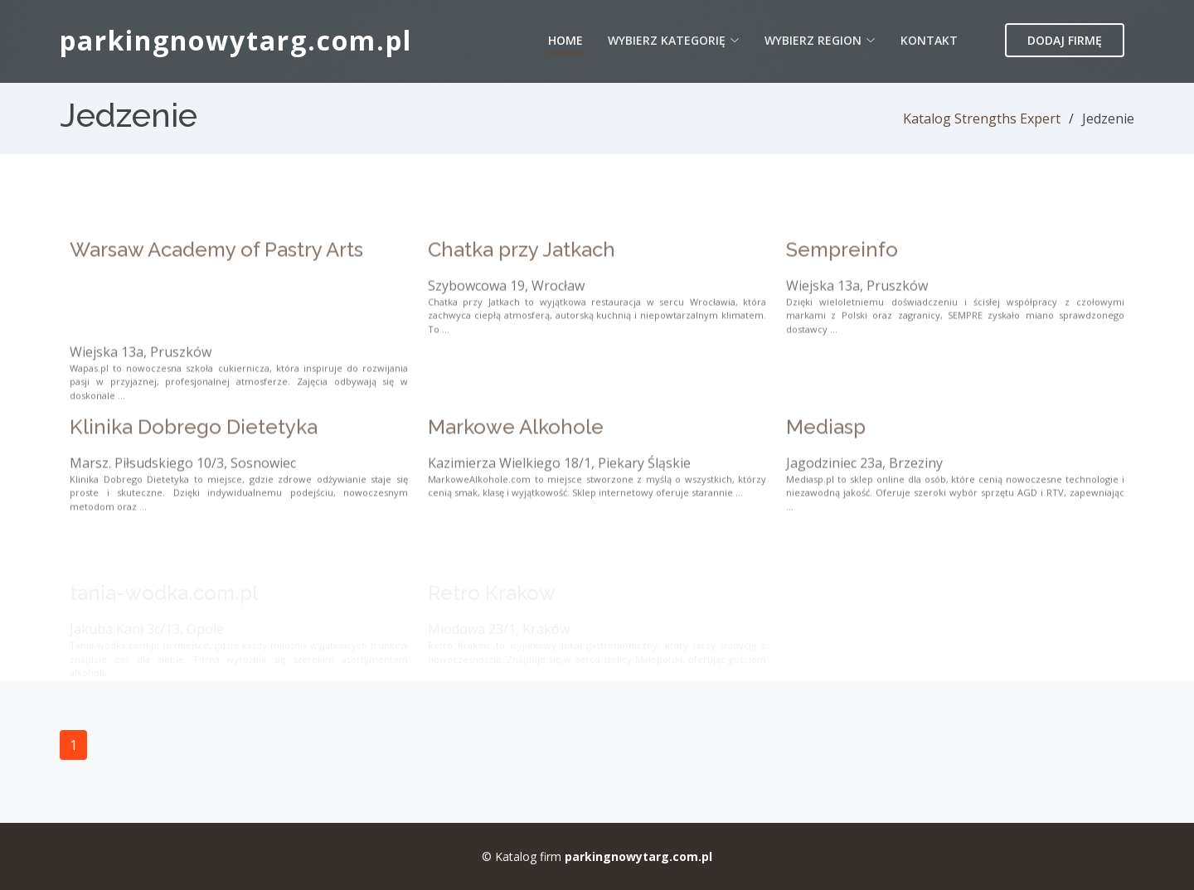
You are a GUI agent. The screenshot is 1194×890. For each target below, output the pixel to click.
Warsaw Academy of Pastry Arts (216, 279)
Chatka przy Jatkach (521, 279)
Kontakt (929, 40)
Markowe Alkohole (516, 457)
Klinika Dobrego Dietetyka (194, 457)
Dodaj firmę (1064, 40)
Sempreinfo (842, 279)
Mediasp (826, 457)
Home (565, 40)
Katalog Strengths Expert (982, 118)
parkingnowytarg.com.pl (236, 40)
